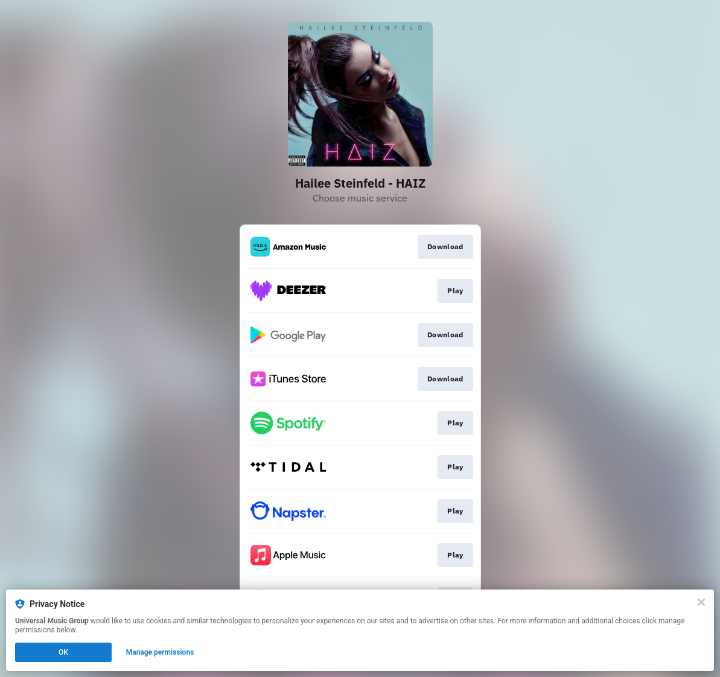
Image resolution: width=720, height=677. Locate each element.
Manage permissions (160, 652)
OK (63, 652)
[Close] (701, 602)
